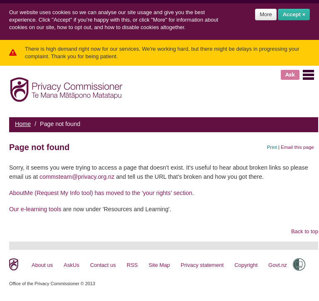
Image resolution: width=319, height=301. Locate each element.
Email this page (297, 147)
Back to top (304, 231)
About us (42, 265)
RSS (132, 265)
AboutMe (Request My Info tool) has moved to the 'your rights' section (100, 193)
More (266, 14)
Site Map (159, 265)
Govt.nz (277, 265)
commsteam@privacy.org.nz (76, 176)
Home (23, 124)
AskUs (71, 265)
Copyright (246, 265)
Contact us (103, 265)
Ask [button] (290, 75)
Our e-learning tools (35, 209)
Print (272, 147)
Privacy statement (202, 265)
